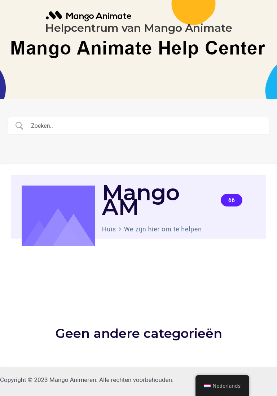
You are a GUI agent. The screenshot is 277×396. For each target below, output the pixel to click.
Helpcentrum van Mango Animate (138, 28)
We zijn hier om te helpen (163, 229)
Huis (109, 229)
